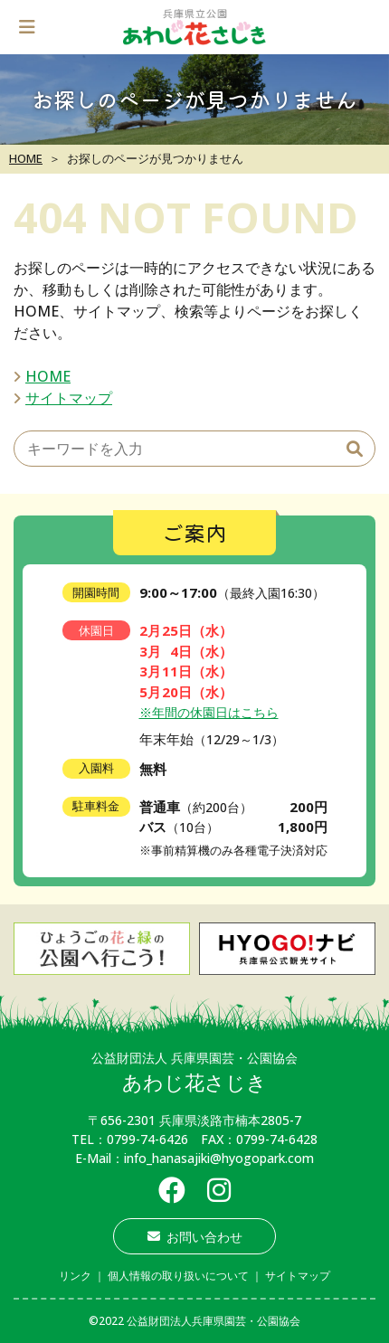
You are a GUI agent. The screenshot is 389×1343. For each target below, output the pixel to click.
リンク (75, 1275)
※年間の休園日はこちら (209, 712)
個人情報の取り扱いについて (178, 1275)
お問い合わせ (194, 1236)
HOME (26, 158)
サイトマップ (68, 398)
